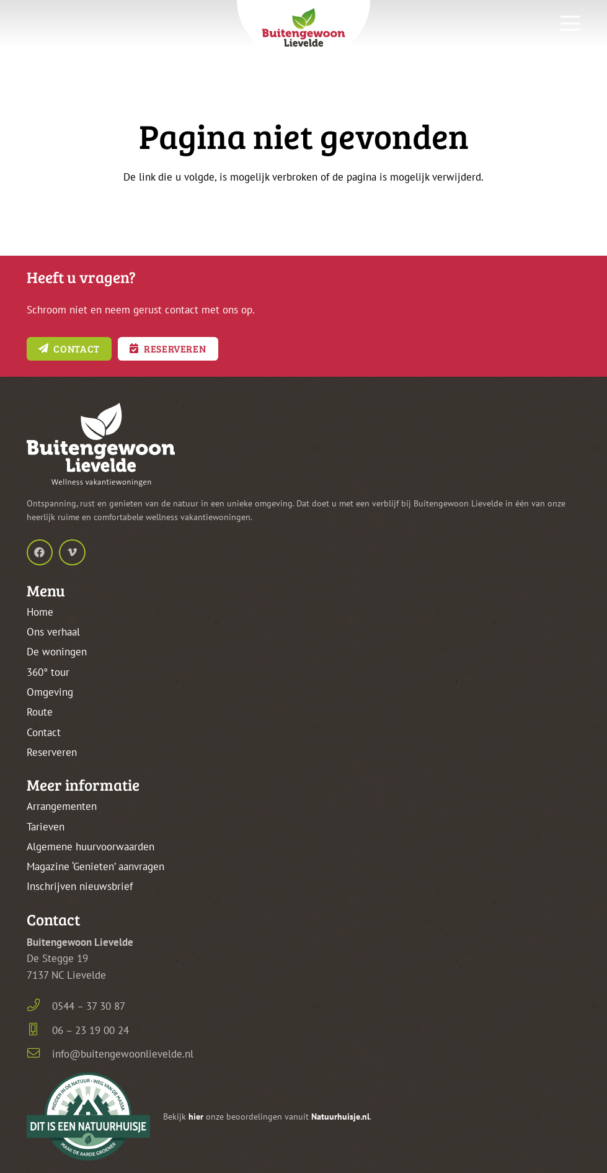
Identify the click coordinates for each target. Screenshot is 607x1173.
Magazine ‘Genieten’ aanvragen (95, 866)
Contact (44, 732)
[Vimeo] (72, 552)
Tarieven (45, 827)
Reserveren (52, 752)
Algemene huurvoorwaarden (90, 846)
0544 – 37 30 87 (88, 1006)
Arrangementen (62, 806)
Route (40, 712)
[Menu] (570, 23)
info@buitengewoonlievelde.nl (122, 1054)
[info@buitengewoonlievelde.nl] (40, 1054)
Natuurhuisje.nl (340, 1116)
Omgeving (50, 692)
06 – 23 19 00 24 (90, 1030)
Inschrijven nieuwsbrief (80, 886)
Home (40, 612)
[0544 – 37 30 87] (40, 1006)
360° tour (48, 672)
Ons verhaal (53, 632)
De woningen (57, 651)
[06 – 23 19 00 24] (40, 1030)
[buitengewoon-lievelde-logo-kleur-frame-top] (303, 30)
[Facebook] (40, 552)
